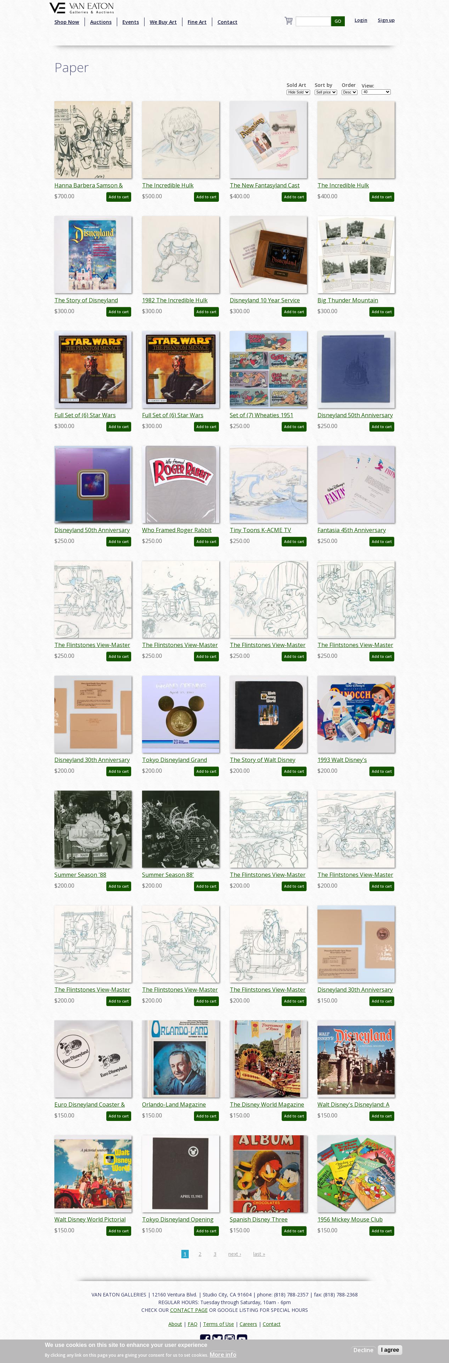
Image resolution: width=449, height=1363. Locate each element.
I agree (390, 1350)
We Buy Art (163, 22)
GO (338, 21)
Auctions (101, 22)
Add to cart (119, 196)
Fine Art (197, 22)
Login (361, 20)
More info (223, 1354)
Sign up (386, 20)
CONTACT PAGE (189, 1310)
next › (234, 1254)
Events (130, 22)
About (175, 1324)
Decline (364, 1350)
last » (259, 1254)
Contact (227, 22)
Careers (248, 1324)
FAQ (192, 1324)
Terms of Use (218, 1324)
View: (368, 85)
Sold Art (296, 85)
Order (349, 85)
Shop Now (66, 22)
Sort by (324, 85)
